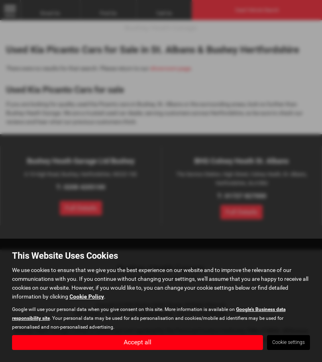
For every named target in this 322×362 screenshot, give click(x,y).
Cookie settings (288, 342)
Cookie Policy (86, 296)
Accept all (137, 342)
